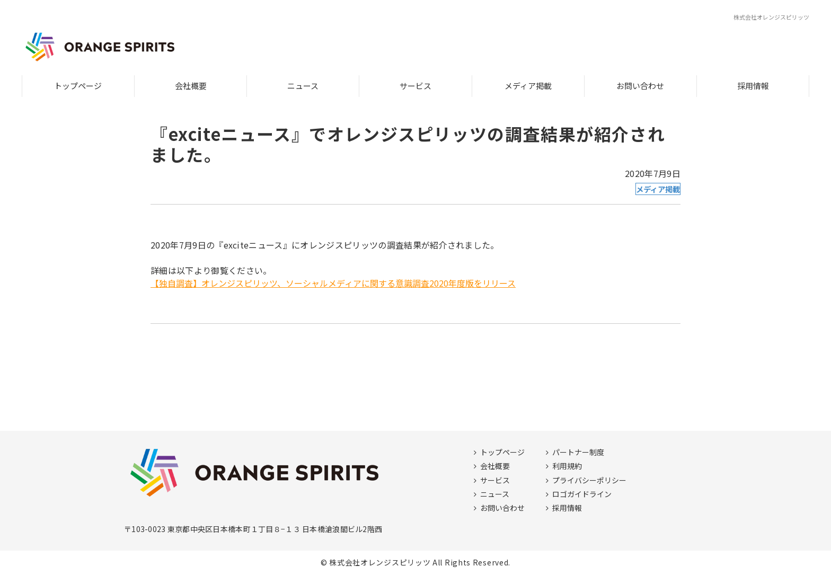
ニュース (303, 85)
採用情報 (753, 85)
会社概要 (191, 85)
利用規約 (567, 466)
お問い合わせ (640, 85)
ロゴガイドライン (582, 494)
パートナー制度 (578, 452)
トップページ (78, 85)
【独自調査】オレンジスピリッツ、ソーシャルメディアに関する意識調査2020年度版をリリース (333, 283)
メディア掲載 (528, 85)
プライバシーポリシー (589, 480)
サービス (415, 85)
